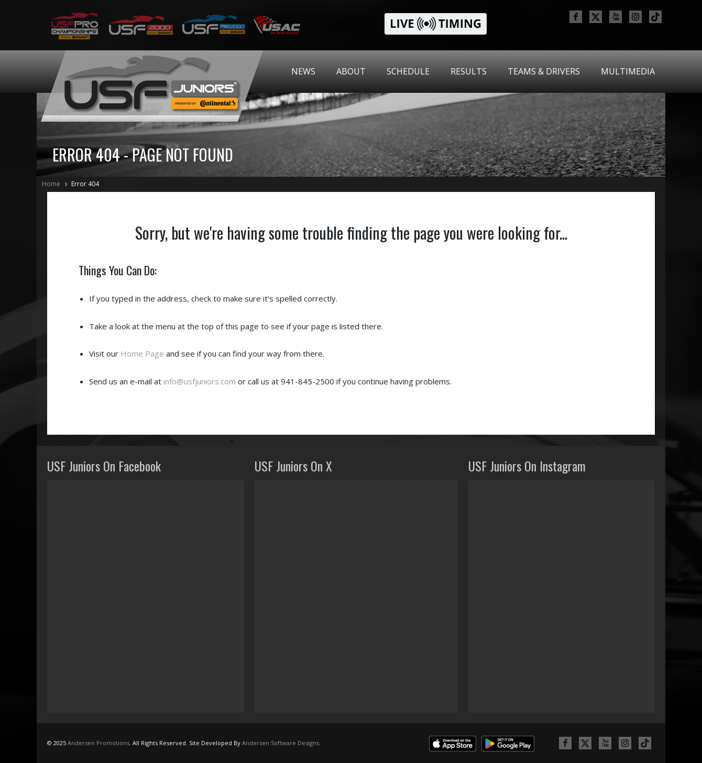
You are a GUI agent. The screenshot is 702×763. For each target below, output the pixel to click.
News (303, 71)
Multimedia (628, 71)
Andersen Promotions (98, 743)
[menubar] (473, 71)
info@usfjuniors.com (199, 381)
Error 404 (85, 183)
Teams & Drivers (544, 71)
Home (51, 183)
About (351, 71)
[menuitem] (303, 71)
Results (469, 71)
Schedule (408, 71)
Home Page (142, 353)
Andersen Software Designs (280, 743)
